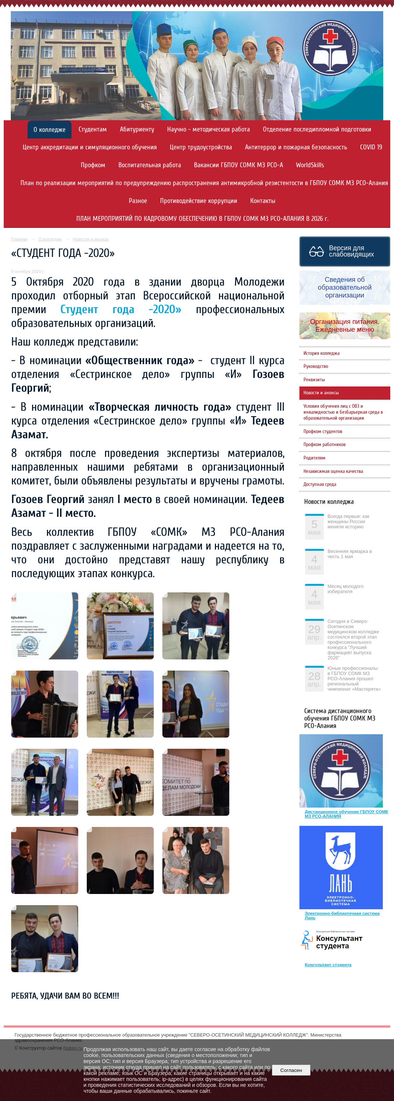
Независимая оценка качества (333, 471)
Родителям (314, 458)
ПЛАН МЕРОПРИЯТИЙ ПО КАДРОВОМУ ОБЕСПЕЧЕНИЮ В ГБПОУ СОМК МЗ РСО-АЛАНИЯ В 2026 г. (202, 219)
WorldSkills (310, 165)
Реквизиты (314, 380)
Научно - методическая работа (208, 129)
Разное (138, 201)
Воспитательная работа (149, 165)
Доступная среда (320, 484)
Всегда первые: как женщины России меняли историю (348, 521)
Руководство (316, 366)
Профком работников (325, 445)
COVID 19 (371, 147)
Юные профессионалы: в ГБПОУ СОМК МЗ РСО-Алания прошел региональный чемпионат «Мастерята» (354, 679)
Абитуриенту (137, 129)
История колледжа (322, 353)
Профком (93, 165)
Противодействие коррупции (198, 201)
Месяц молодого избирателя (346, 589)
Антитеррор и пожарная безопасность (296, 147)
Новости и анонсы (90, 239)
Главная (19, 239)
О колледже (50, 130)
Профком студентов (323, 432)
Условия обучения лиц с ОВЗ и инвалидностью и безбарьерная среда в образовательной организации (343, 412)
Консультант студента (328, 964)
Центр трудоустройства (201, 147)
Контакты (263, 201)
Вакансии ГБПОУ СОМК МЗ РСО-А (238, 165)
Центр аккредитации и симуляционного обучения (90, 147)
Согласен (291, 1070)
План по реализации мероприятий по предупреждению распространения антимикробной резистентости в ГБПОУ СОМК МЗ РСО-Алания (204, 183)
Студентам (93, 129)
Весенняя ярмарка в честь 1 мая (350, 554)
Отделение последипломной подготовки (317, 129)
